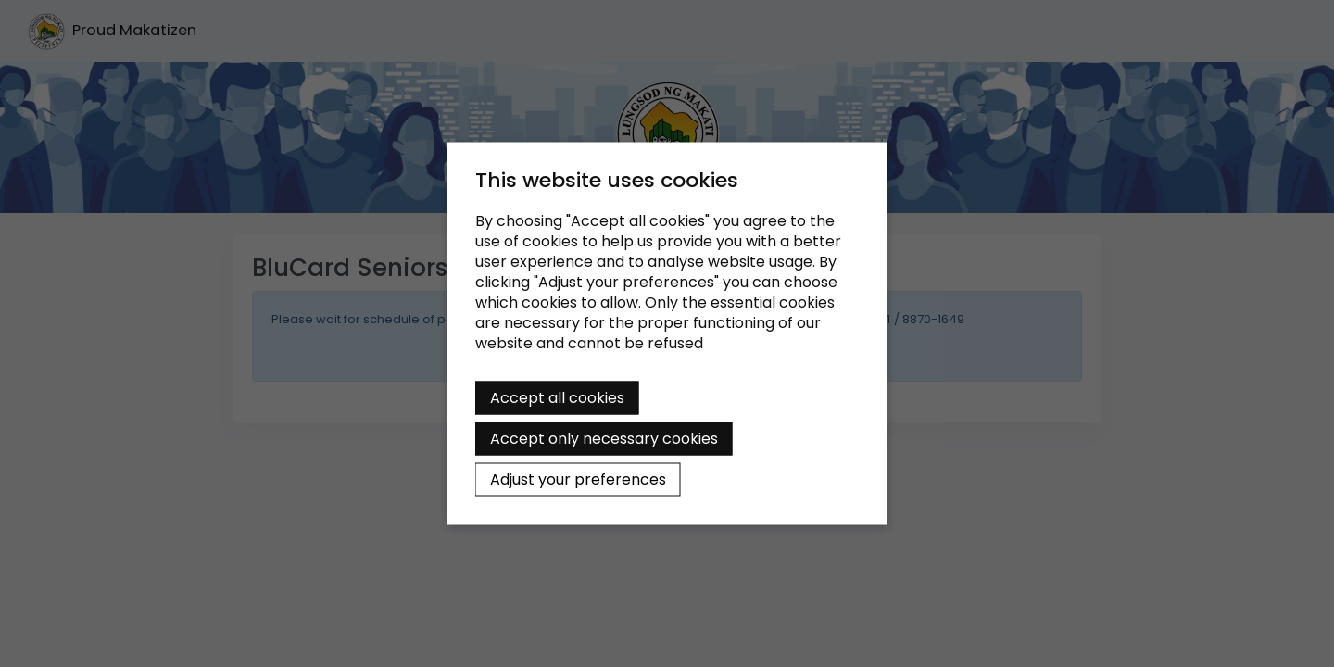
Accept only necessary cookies (604, 438)
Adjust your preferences (578, 479)
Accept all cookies (557, 398)
